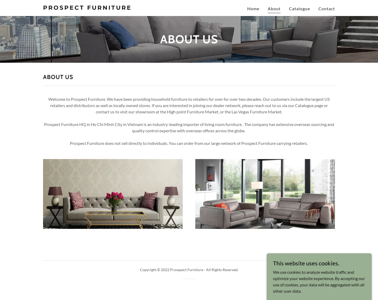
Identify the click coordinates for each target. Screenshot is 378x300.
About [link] (274, 8)
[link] (94, 8)
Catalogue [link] (299, 8)
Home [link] (253, 8)
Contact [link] (326, 8)
